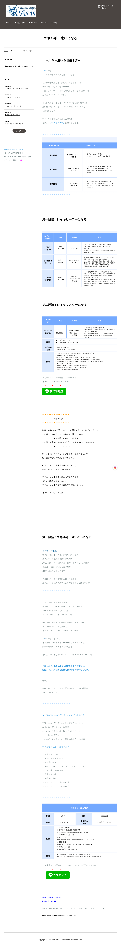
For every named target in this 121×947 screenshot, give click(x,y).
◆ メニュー (32, 23)
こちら (20, 160)
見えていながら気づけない (14, 123)
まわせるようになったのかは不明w (17, 88)
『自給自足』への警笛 (12, 97)
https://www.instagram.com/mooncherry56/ (59, 915)
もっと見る (19, 131)
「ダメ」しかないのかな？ (14, 106)
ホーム (8, 23)
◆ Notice (44, 23)
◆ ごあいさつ (20, 23)
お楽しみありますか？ (12, 115)
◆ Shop (54, 23)
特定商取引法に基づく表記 (105, 6)
